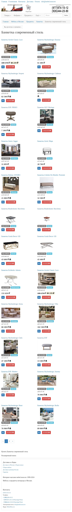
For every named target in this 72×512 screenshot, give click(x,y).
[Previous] (3, 441)
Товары (7, 15)
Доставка (30, 2)
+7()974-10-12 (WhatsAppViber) (13, 499)
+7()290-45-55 (8, 497)
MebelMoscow (11, 507)
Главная (4, 2)
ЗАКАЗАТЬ (47, 130)
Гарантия (5, 472)
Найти (66, 15)
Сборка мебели (7, 467)
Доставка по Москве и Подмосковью (13, 465)
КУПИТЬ (10, 67)
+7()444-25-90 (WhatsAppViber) (13, 502)
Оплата (37, 2)
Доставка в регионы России (10, 469)
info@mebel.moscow (48, 2)
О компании (12, 2)
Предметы (28, 15)
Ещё (38, 15)
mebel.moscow (7, 492)
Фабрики (18, 15)
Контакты (21, 2)
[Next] (12, 441)
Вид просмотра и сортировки (12, 27)
